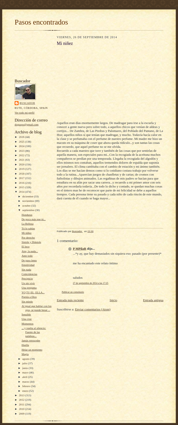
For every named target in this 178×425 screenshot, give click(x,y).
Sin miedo (27, 301)
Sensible (26, 314)
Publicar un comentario (73, 292)
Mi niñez (26, 232)
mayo (25, 372)
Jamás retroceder (31, 340)
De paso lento (29, 260)
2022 (22, 155)
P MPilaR (79, 248)
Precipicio (27, 278)
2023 (22, 150)
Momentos (27, 323)
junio (25, 367)
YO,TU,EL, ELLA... (33, 292)
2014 (22, 191)
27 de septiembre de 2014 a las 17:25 (90, 283)
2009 (22, 413)
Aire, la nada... (30, 251)
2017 (22, 178)
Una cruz (27, 318)
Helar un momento (32, 349)
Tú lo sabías (28, 228)
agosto (26, 358)
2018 (22, 173)
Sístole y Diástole (31, 242)
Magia (25, 354)
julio (25, 363)
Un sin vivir (28, 283)
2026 (22, 136)
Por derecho (28, 237)
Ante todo (27, 255)
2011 (22, 404)
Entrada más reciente (70, 300)
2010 (22, 408)
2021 (22, 159)
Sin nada (26, 269)
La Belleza (27, 223)
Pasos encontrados (41, 22)
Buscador (27, 103)
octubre (26, 205)
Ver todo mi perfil (24, 112)
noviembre (28, 200)
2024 (22, 146)
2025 (22, 141)
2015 (22, 187)
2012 (22, 399)
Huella (25, 344)
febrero (26, 386)
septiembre (28, 210)
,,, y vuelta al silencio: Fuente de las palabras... (34, 332)
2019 (22, 168)
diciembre (28, 196)
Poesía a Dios (29, 296)
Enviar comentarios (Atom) (93, 309)
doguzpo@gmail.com (26, 124)
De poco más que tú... (34, 219)
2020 (22, 164)
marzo (26, 381)
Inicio (113, 300)
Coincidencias (29, 274)
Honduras (27, 214)
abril (25, 376)
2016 (22, 182)
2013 (22, 395)
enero (25, 390)
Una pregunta (29, 287)
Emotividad (28, 264)
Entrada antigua (153, 300)
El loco (26, 246)
